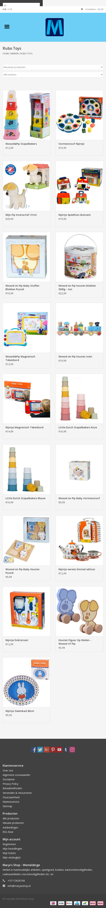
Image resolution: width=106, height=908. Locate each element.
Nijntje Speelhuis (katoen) (75, 214)
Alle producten (11, 818)
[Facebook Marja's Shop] (34, 749)
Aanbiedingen (10, 827)
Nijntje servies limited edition (77, 569)
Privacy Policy (10, 783)
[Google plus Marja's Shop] (46, 749)
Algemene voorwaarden (16, 775)
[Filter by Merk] (53, 74)
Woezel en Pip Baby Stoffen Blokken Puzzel (22, 287)
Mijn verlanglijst (12, 857)
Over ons (8, 770)
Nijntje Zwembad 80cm (20, 711)
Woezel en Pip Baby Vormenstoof (79, 498)
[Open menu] (7, 26)
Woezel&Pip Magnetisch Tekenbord (20, 358)
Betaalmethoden (12, 788)
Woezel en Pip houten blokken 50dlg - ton (77, 287)
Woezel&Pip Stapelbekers (21, 143)
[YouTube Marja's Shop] (59, 749)
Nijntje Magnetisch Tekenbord (24, 427)
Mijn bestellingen (12, 848)
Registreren (9, 844)
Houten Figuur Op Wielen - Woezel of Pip (75, 641)
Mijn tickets (9, 853)
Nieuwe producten (13, 823)
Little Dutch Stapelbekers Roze (78, 427)
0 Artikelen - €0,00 (92, 9)
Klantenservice (11, 801)
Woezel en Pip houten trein (75, 356)
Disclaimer (9, 779)
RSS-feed (8, 832)
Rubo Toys (26, 53)
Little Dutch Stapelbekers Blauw (25, 498)
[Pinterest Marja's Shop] (53, 749)
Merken (15, 53)
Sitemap (7, 806)
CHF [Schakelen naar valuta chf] (10, 9)
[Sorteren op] (53, 67)
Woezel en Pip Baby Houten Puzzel (22, 571)
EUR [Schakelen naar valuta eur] (5, 9)
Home (6, 53)
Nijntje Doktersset (17, 640)
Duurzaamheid (11, 797)
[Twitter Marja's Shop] (40, 749)
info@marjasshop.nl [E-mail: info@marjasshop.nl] (19, 886)
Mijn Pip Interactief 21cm (21, 214)
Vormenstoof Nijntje (71, 143)
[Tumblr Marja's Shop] (66, 749)
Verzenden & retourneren (17, 793)
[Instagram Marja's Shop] (72, 749)
